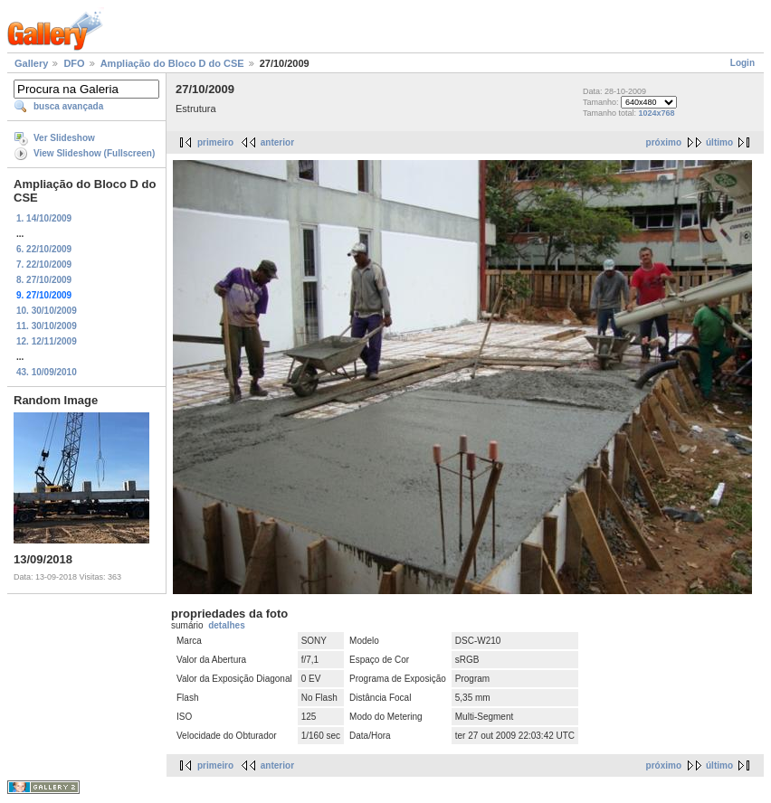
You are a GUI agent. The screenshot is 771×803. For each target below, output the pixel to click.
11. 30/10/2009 (46, 326)
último (719, 142)
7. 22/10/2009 (43, 264)
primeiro (215, 142)
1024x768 (657, 113)
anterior (277, 142)
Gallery (31, 63)
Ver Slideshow (64, 138)
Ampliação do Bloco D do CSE (172, 63)
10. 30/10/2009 (46, 311)
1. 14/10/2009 (43, 218)
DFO (73, 63)
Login (742, 63)
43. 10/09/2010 (46, 372)
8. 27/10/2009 (43, 280)
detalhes (226, 625)
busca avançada (68, 106)
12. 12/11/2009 (46, 341)
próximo (663, 142)
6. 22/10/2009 (43, 249)
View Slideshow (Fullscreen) (94, 153)
